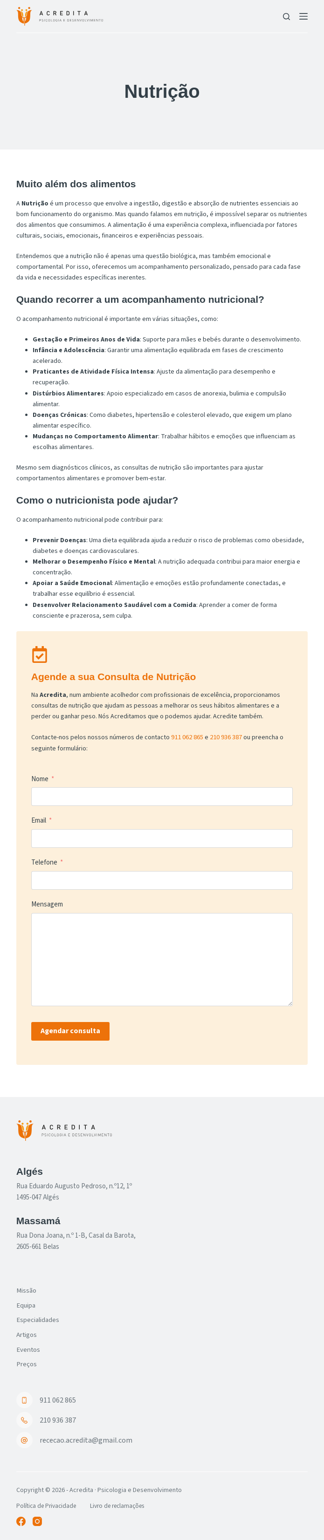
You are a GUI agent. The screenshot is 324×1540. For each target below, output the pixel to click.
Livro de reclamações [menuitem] (124, 1505)
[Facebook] (21, 1521)
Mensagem (47, 904)
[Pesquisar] (286, 16)
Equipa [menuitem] (27, 1302)
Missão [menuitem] (27, 1286)
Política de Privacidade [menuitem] (48, 1505)
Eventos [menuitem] (29, 1348)
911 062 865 (187, 737)
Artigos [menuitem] (28, 1332)
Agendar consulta (70, 1030)
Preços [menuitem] (27, 1364)
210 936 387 (226, 737)
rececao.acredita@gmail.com (86, 1440)
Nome (39, 779)
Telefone (44, 862)
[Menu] (303, 16)
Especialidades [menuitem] (39, 1317)
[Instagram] (37, 1521)
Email (38, 820)
